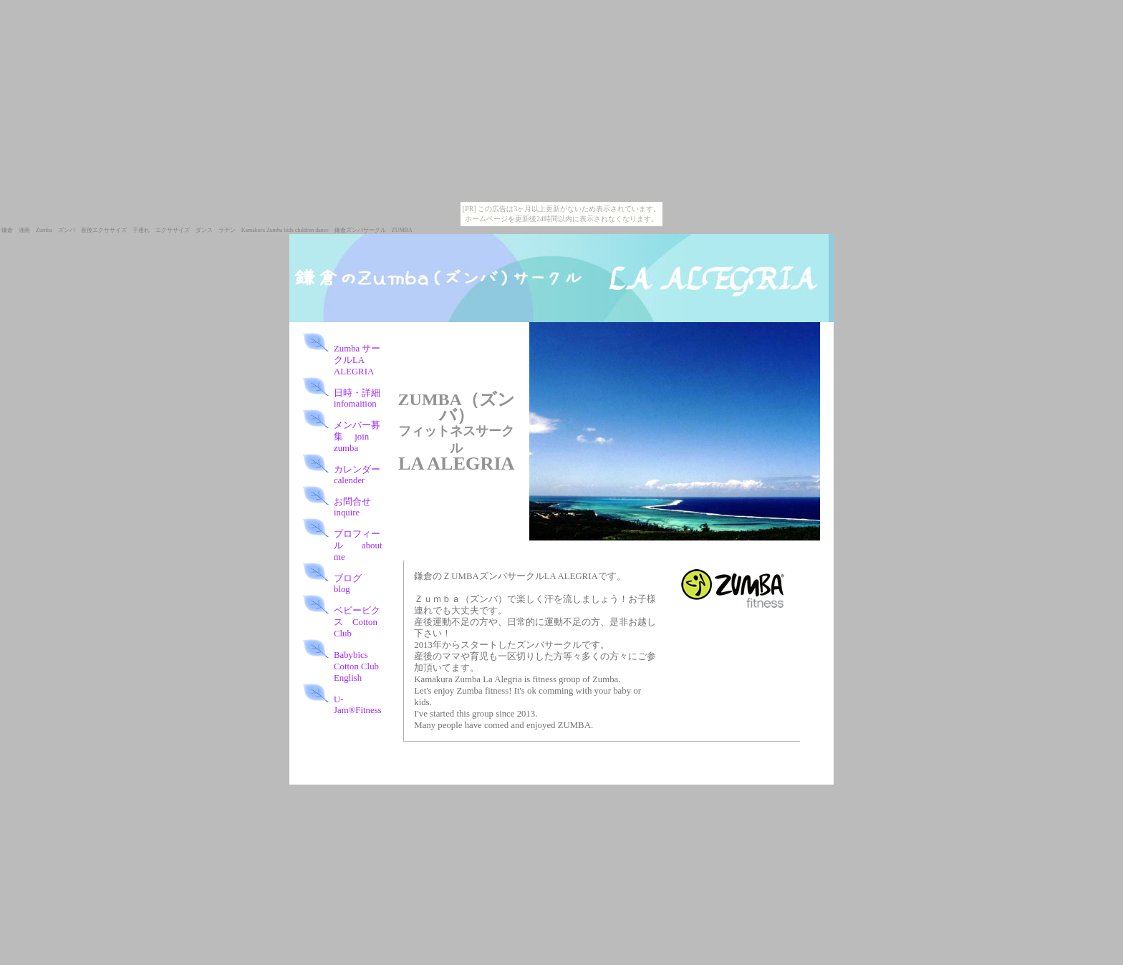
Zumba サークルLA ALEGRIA (357, 360)
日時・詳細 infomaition (362, 398)
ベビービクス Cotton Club (357, 622)
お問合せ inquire (358, 507)
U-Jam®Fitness (358, 704)
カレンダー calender (357, 475)
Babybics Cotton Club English (361, 666)
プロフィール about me (358, 545)
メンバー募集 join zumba (357, 436)
